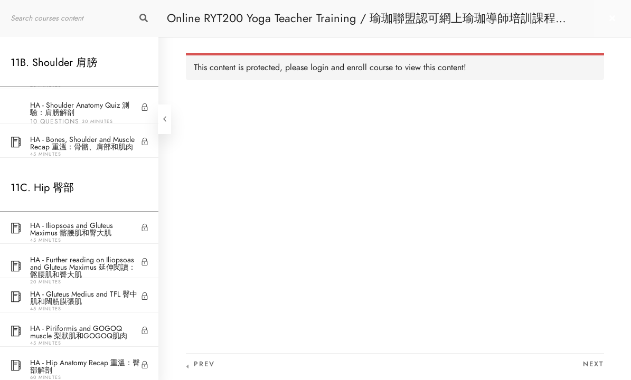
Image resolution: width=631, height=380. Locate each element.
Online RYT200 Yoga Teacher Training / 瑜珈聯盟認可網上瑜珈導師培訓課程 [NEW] (361, 23)
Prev (204, 364)
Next (593, 364)
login (319, 67)
